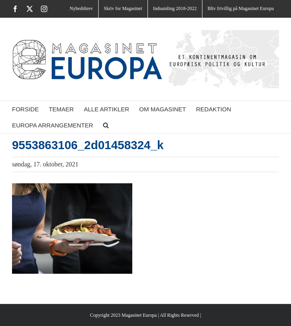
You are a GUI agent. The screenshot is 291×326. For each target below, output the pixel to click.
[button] (106, 125)
